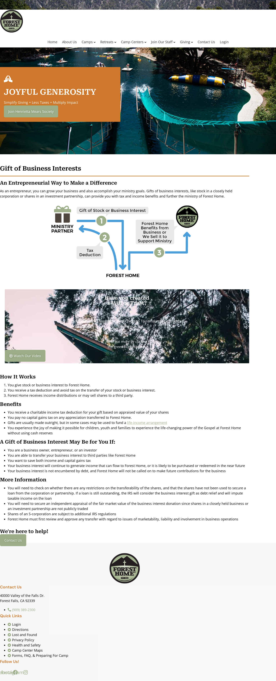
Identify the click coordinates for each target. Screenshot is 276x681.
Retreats (106, 42)
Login (224, 42)
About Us (69, 42)
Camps (87, 42)
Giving (185, 42)
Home (52, 42)
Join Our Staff (161, 42)
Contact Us (206, 42)
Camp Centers (132, 42)
